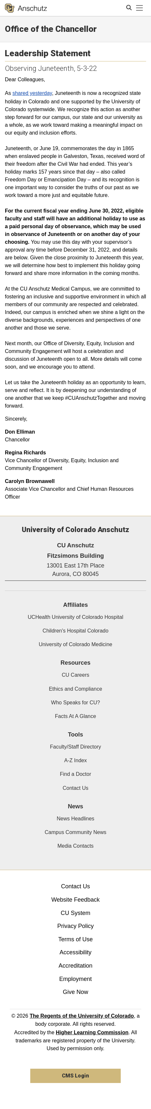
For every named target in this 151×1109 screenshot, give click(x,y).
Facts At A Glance (75, 716)
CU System (75, 913)
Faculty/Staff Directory (75, 747)
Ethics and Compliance (75, 689)
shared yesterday (32, 93)
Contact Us (75, 788)
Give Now (75, 992)
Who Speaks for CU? (75, 702)
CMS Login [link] (75, 1076)
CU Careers (75, 675)
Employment (75, 979)
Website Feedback (75, 899)
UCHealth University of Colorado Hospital (75, 617)
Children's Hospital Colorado (75, 630)
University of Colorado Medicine (75, 644)
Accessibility (75, 952)
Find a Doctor (75, 774)
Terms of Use (75, 939)
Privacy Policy (75, 926)
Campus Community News (75, 832)
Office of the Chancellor (51, 29)
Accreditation (75, 965)
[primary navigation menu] (139, 8)
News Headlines (75, 818)
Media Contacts (75, 846)
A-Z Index (75, 760)
